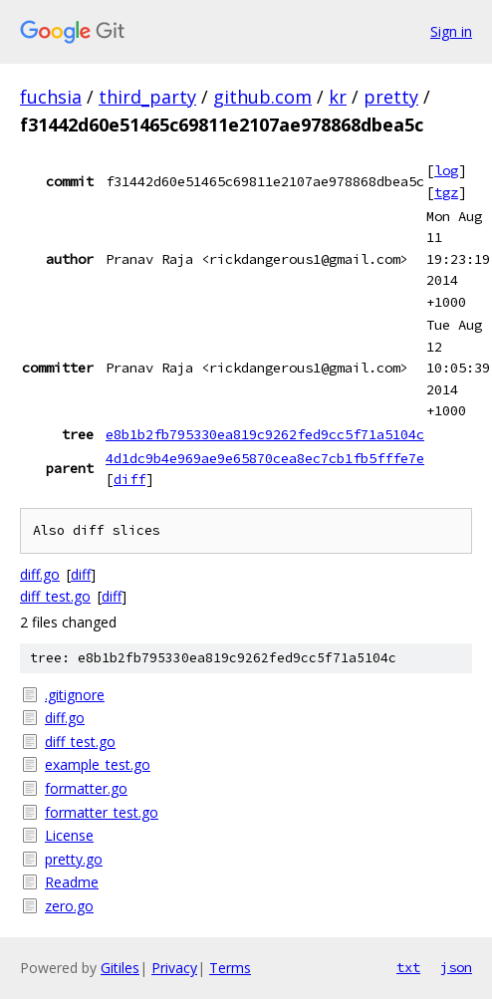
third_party (147, 97)
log (446, 170)
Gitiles (120, 967)
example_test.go (97, 764)
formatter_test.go (101, 812)
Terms (230, 967)
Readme (72, 882)
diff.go (40, 574)
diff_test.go (55, 596)
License (69, 835)
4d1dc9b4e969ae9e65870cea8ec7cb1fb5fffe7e (265, 458)
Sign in (451, 31)
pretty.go (74, 859)
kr (338, 97)
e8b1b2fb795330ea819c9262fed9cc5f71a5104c (265, 434)
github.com (262, 97)
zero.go (69, 905)
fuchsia (51, 97)
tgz (446, 192)
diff (129, 479)
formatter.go (86, 788)
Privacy (174, 967)
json (456, 967)
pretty (391, 97)
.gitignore (75, 694)
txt (408, 967)
